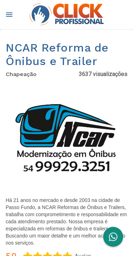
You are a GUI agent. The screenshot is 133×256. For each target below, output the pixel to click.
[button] (66, 140)
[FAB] (113, 237)
